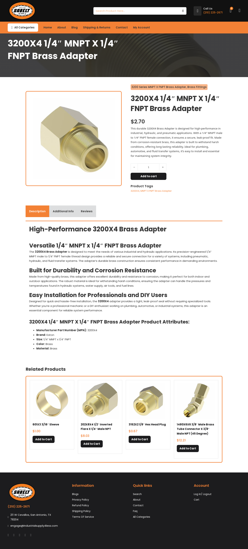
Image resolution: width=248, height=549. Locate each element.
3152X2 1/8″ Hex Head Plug (147, 424)
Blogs (75, 494)
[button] (44, 439)
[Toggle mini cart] (231, 10)
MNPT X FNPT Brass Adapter (156, 191)
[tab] (37, 211)
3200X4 (135, 191)
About (61, 27)
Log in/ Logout (202, 494)
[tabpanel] (124, 289)
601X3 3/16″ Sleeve (46, 424)
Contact (122, 27)
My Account (141, 27)
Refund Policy (80, 505)
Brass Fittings (197, 87)
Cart (196, 499)
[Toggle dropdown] (12, 27)
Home (47, 27)
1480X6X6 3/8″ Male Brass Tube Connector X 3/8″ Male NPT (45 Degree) (195, 429)
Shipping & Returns (96, 27)
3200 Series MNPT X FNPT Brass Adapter (159, 87)
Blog (74, 27)
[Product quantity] (148, 167)
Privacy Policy (80, 499)
